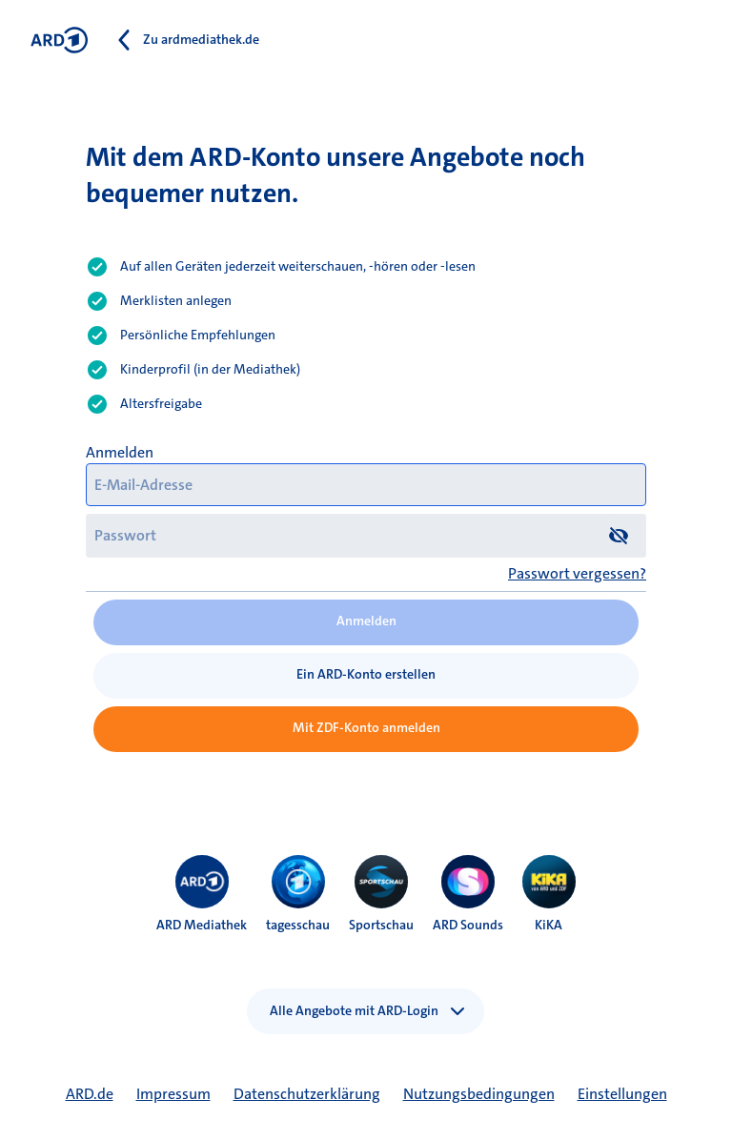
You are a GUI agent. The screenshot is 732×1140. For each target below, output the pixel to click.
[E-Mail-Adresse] (366, 484)
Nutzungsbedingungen (479, 1094)
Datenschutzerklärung (307, 1094)
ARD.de (89, 1094)
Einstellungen (622, 1094)
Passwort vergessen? (577, 573)
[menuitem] (202, 881)
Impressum (173, 1094)
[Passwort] (366, 535)
